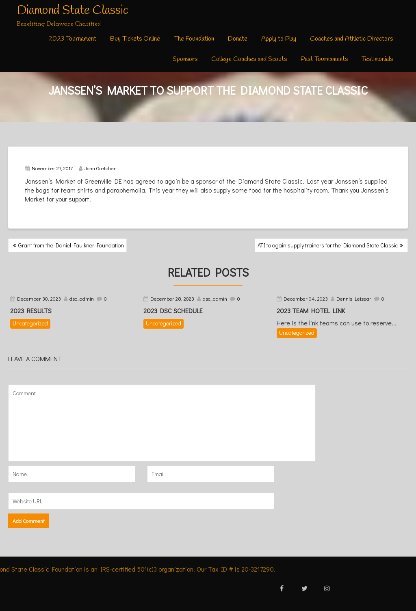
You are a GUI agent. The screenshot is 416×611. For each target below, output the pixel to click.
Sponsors (185, 59)
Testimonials (377, 59)
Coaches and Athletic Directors (351, 39)
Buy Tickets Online (135, 39)
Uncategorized (30, 323)
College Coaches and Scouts (249, 59)
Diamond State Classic (72, 10)
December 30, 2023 (39, 298)
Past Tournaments (324, 59)
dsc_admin (81, 298)
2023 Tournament (72, 39)
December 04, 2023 (306, 298)
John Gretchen (98, 168)
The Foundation (194, 39)
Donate (237, 39)
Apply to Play (278, 39)
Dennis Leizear (353, 298)
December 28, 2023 (172, 298)
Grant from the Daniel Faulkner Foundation (71, 245)
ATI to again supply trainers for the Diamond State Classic (328, 245)
